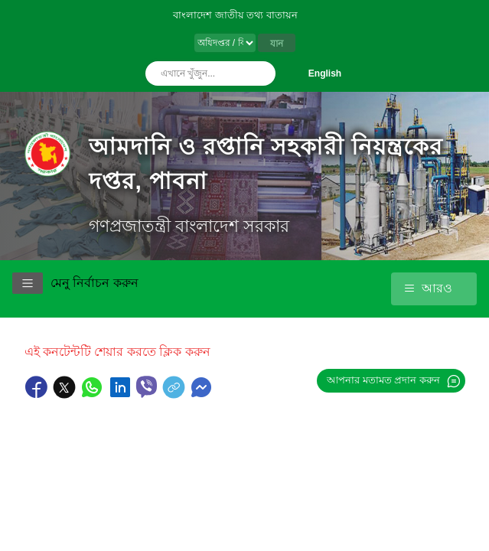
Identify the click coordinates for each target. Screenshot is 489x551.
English (324, 73)
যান (276, 43)
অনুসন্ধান (260, 73)
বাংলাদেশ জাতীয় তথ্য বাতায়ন (235, 15)
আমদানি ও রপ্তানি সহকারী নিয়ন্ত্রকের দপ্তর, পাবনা (266, 164)
